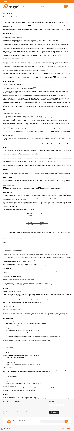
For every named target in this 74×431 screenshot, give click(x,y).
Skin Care (27, 413)
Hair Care (27, 409)
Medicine (5, 1)
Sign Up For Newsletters (19, 420)
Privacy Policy (5, 409)
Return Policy (5, 411)
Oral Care (27, 411)
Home (4, 13)
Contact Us (5, 413)
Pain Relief (16, 413)
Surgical (16, 409)
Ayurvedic (16, 411)
